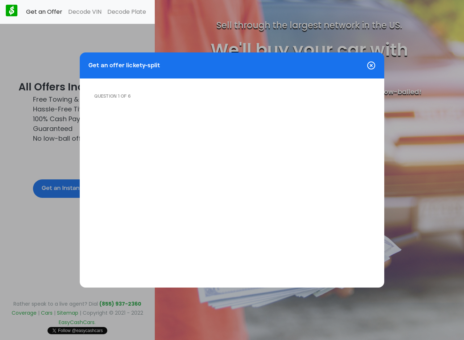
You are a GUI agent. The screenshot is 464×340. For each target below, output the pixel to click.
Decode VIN (85, 12)
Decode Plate (126, 12)
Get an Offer (44, 12)
